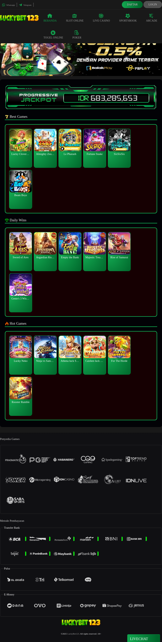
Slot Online (75, 17)
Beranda (50, 17)
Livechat (143, 638)
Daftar (132, 4)
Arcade (151, 17)
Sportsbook (128, 17)
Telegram (25, 5)
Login (152, 4)
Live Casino (101, 17)
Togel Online (53, 34)
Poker (77, 34)
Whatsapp (8, 5)
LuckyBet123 (73, 634)
